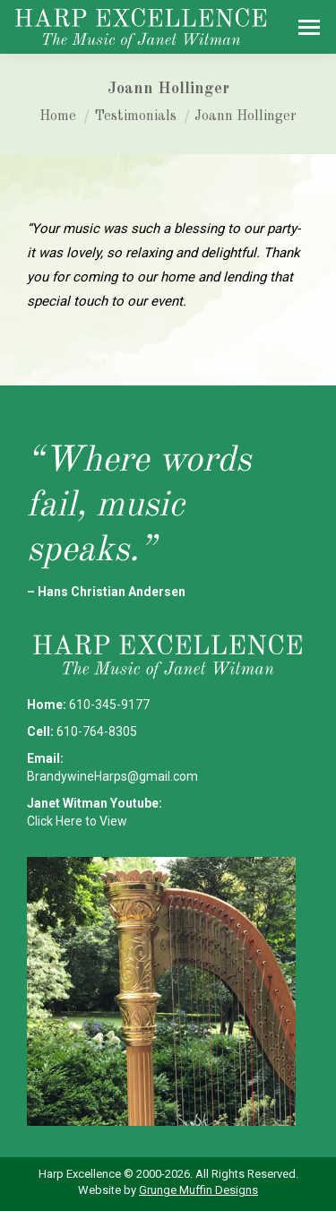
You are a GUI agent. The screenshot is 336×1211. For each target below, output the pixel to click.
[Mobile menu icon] (309, 27)
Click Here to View (77, 821)
